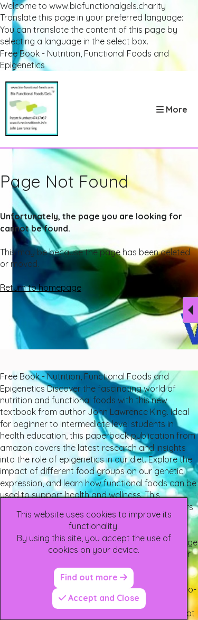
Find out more (93, 577)
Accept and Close (99, 598)
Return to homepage (40, 287)
